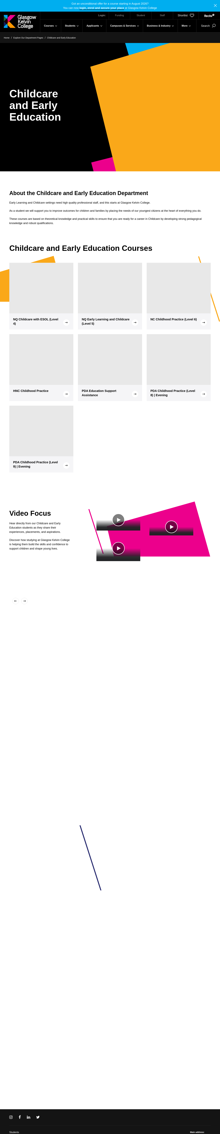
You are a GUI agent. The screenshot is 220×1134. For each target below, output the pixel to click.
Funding (119, 15)
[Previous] (16, 601)
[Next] (24, 601)
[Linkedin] (28, 1117)
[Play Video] (118, 520)
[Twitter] (38, 1117)
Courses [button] (50, 26)
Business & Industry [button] (160, 26)
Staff (162, 15)
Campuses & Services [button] (124, 26)
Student (141, 15)
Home (6, 38)
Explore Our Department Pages (28, 38)
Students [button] (72, 26)
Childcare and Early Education (61, 38)
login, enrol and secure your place (101, 7)
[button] (186, 15)
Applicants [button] (94, 26)
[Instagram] (11, 1117)
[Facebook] (20, 1117)
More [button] (186, 26)
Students (14, 1132)
